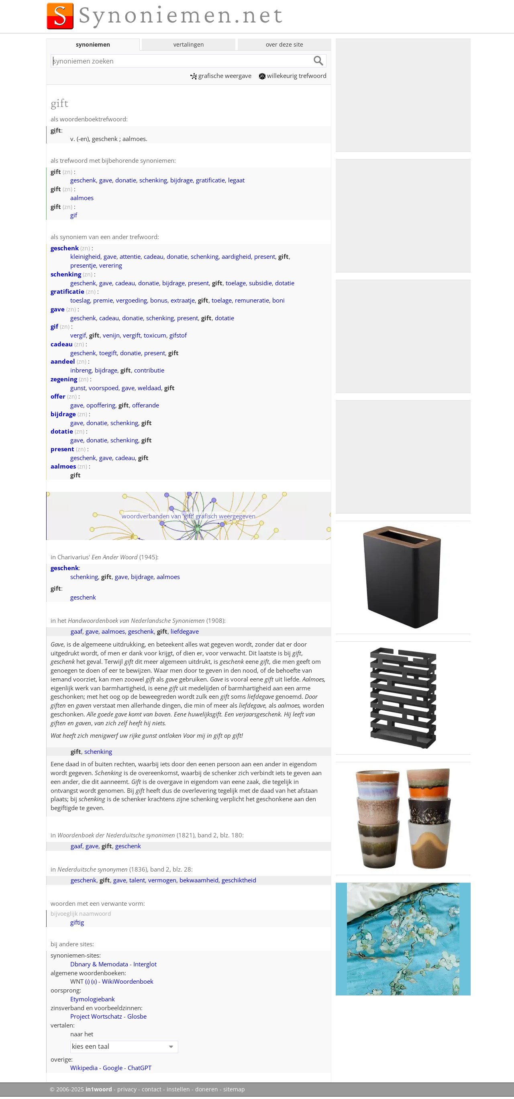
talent (137, 880)
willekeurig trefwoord (292, 76)
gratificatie (210, 180)
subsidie (260, 283)
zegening (64, 379)
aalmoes (82, 198)
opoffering (100, 405)
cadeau (153, 256)
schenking (153, 180)
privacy (127, 1089)
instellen (178, 1089)
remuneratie (252, 300)
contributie (149, 370)
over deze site (284, 44)
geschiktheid (239, 880)
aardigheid (236, 256)
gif (73, 215)
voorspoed (103, 388)
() (87, 981)
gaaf (76, 631)
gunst (78, 388)
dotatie (284, 283)
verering (110, 265)
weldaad (149, 388)
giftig (77, 922)
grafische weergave (220, 76)
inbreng (81, 370)
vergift (132, 335)
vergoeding (131, 300)
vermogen (162, 880)
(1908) (146, 620)
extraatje (183, 300)
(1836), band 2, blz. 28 (124, 869)
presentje (83, 265)
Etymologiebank (92, 999)
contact (151, 1089)
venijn (111, 335)
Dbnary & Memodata (99, 964)
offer (58, 396)
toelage (236, 283)
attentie (130, 256)
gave (105, 180)
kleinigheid (85, 256)
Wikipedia (84, 1068)
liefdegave (185, 631)
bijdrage (181, 180)
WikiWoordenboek (127, 981)
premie (103, 300)
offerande (145, 405)
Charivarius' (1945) (107, 557)
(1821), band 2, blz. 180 (149, 835)
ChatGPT (139, 1068)
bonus (158, 300)
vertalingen (188, 44)
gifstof (178, 335)
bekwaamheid (198, 880)
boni (278, 300)
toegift (108, 353)
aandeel (63, 361)
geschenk (83, 180)
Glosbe (137, 1016)
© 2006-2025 (81, 1089)
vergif (78, 335)
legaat (236, 180)
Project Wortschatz (96, 1016)
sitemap (234, 1089)
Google (112, 1068)
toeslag (80, 300)
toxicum (155, 335)
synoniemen (93, 44)
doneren (206, 1089)
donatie (125, 180)
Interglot (145, 964)
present (264, 256)
